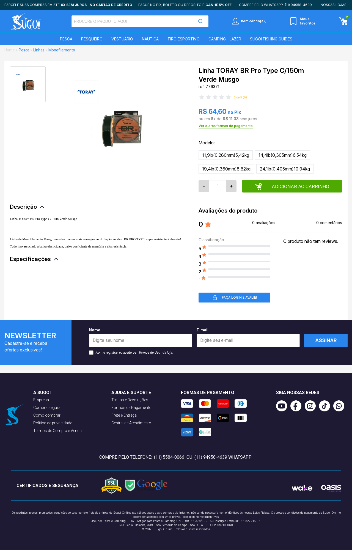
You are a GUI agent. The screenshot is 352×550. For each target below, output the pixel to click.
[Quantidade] (217, 186)
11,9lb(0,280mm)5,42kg (225, 155)
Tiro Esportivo (183, 39)
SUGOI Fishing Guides (271, 39)
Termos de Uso (149, 352)
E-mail (248, 337)
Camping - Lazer (224, 39)
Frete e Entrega (124, 415)
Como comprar (47, 415)
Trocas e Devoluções (129, 400)
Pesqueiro (92, 39)
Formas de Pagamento (131, 407)
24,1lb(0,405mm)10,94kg (285, 169)
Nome (140, 337)
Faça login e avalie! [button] (234, 297)
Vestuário (122, 39)
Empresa (41, 400)
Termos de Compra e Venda (57, 430)
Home (9, 50)
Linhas (39, 50)
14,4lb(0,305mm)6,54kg (282, 155)
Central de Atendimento (131, 423)
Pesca (66, 39)
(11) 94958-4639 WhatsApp (223, 457)
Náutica (150, 39)
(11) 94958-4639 (298, 5)
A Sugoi (42, 392)
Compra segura (47, 407)
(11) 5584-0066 (169, 457)
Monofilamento (61, 50)
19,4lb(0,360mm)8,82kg (226, 169)
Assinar (326, 340)
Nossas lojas (333, 5)
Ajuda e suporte (131, 392)
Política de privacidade (52, 423)
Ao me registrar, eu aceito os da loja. (131, 352)
